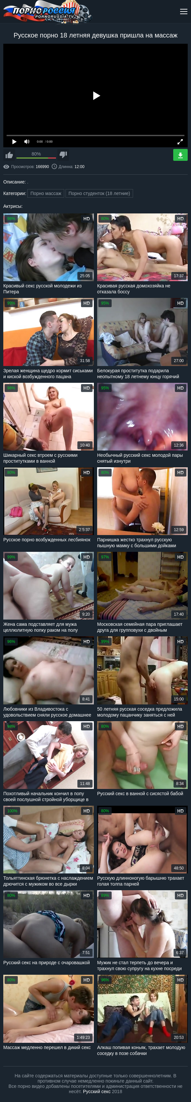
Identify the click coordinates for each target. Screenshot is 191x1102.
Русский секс (97, 1091)
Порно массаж (45, 193)
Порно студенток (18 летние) (99, 193)
